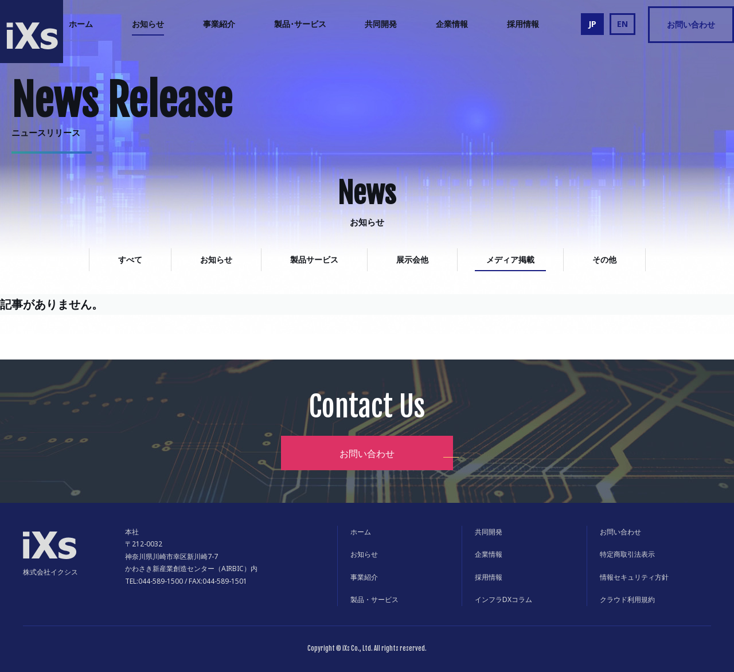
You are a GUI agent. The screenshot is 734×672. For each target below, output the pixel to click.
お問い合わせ (691, 24)
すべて (130, 259)
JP (592, 23)
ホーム (81, 23)
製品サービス (314, 259)
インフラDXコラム (503, 599)
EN (622, 23)
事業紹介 (219, 23)
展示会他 (412, 259)
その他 (604, 259)
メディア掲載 (510, 259)
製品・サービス (374, 599)
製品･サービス (300, 23)
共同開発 (381, 23)
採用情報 (523, 23)
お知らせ (148, 23)
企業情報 (452, 23)
